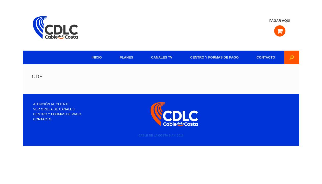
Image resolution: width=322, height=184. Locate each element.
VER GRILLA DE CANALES (54, 109)
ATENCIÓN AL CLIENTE (51, 104)
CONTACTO (266, 57)
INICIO (97, 57)
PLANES (126, 57)
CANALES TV (161, 57)
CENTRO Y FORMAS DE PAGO (214, 57)
